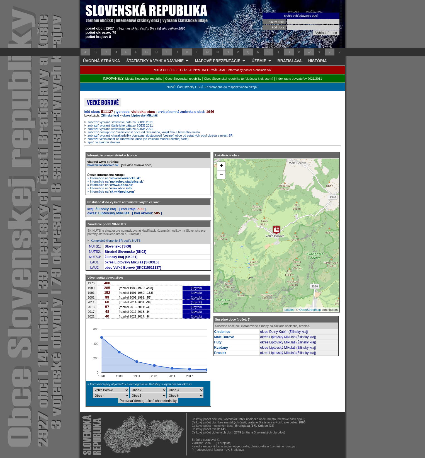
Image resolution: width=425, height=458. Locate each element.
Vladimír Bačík (202, 443)
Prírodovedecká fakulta (207, 449)
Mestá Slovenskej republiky (143, 78)
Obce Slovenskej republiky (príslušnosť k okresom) (238, 78)
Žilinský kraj (110, 115)
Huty (218, 342)
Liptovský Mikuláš (114, 213)
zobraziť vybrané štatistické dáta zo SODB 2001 (120, 128)
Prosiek (220, 353)
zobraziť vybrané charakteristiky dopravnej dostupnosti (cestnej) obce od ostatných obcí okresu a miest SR (160, 135)
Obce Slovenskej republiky (183, 78)
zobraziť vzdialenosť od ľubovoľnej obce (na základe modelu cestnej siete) (138, 138)
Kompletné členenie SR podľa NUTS (116, 240)
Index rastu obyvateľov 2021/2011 (299, 78)
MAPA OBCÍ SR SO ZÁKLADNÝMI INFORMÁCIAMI (189, 70)
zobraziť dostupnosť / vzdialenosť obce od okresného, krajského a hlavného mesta (144, 132)
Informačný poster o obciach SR (249, 70)
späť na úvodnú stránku (104, 142)
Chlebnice (222, 332)
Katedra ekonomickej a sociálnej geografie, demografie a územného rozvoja (243, 446)
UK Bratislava (234, 449)
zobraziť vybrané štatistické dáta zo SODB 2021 (120, 122)
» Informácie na (114, 178)
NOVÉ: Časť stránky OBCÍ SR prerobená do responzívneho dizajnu (212, 87)
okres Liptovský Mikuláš (140, 115)
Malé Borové (224, 337)
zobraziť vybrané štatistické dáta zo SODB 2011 (120, 125)
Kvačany (221, 348)
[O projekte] (224, 443)
